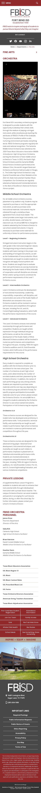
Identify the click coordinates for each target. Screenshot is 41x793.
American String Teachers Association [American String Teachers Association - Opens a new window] (18, 599)
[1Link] (10, 622)
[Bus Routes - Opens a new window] (30, 627)
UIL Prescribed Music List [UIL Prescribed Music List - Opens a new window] (12, 585)
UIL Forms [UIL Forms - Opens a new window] (7, 589)
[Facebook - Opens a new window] (15, 42)
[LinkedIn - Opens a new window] (30, 42)
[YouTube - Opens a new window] (20, 42)
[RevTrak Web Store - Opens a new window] (30, 622)
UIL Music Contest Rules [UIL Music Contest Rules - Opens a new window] (12, 580)
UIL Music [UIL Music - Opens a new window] (6, 575)
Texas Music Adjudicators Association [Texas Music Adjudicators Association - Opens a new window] (18, 603)
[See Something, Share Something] (30, 633)
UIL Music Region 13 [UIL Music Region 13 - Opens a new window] (10, 571)
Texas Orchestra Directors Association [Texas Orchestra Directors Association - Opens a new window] (18, 594)
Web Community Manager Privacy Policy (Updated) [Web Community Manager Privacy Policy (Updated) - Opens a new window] (27, 787)
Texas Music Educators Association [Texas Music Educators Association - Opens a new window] (16, 566)
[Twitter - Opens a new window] (10, 42)
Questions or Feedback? (8, 787)
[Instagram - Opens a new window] (25, 42)
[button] (6, 3)
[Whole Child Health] (10, 627)
